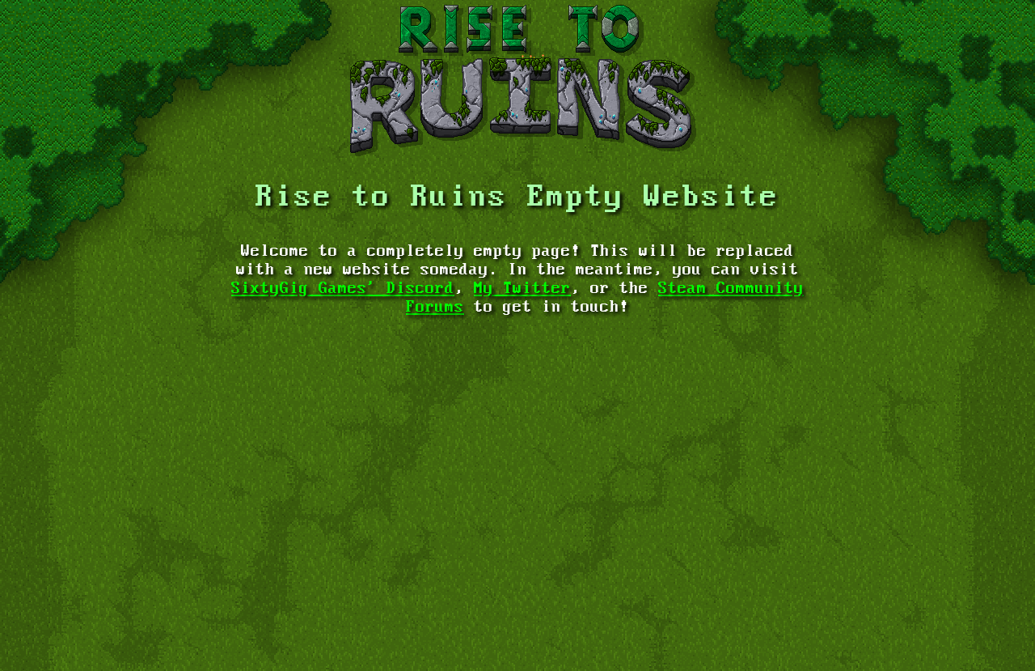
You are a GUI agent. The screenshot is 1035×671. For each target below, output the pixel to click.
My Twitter (522, 288)
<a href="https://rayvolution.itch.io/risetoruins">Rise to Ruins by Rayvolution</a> (517, 598)
